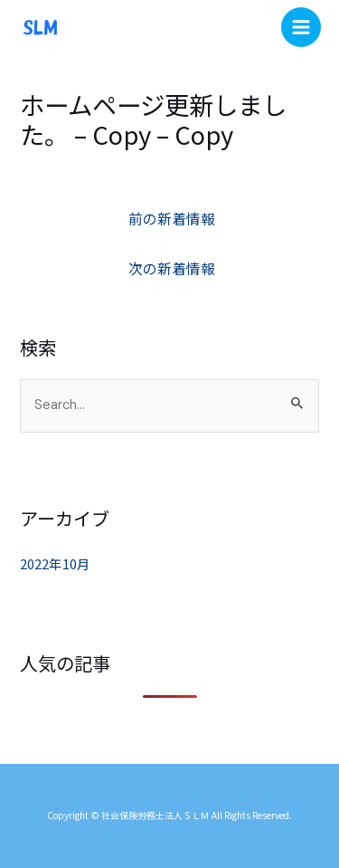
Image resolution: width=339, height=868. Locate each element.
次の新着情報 (171, 268)
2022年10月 (55, 563)
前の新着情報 (171, 218)
